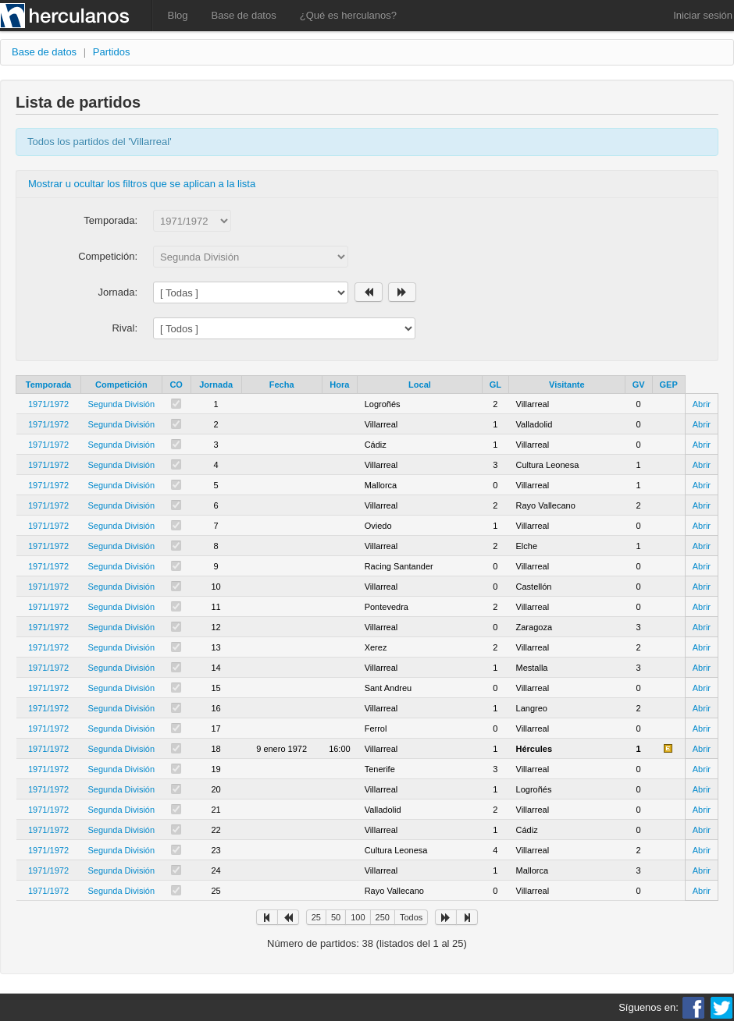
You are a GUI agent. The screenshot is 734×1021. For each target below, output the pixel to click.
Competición (121, 384)
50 (335, 917)
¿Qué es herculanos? (348, 15)
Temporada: (110, 220)
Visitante (567, 384)
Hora (339, 384)
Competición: (107, 256)
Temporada (48, 384)
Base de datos (244, 15)
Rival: (124, 328)
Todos (411, 917)
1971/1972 (48, 404)
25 (316, 917)
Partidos (111, 52)
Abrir (702, 404)
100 (358, 917)
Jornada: (117, 292)
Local (419, 384)
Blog (178, 15)
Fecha (281, 384)
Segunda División (121, 404)
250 (383, 917)
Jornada (216, 384)
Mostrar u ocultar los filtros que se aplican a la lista (141, 184)
